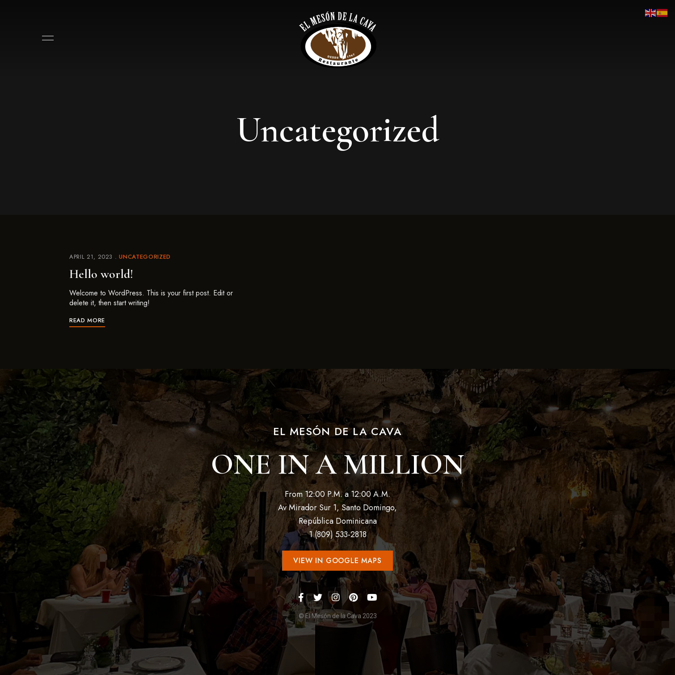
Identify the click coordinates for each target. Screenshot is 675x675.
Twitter (317, 597)
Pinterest (353, 597)
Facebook (301, 597)
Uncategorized (144, 256)
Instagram (336, 597)
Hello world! (101, 274)
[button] (337, 561)
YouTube (372, 597)
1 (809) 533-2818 (338, 534)
